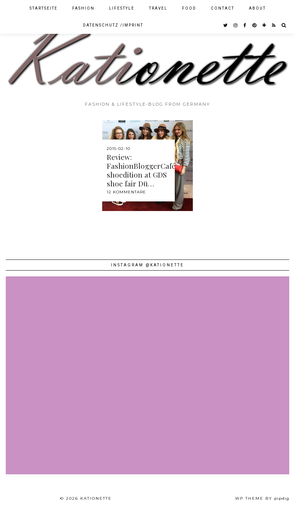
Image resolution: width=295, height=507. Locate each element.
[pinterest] (254, 25)
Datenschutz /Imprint (113, 25)
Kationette (96, 498)
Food (189, 8)
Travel (158, 8)
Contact (222, 8)
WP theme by (262, 498)
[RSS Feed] (274, 25)
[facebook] (245, 25)
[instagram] (236, 25)
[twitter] (225, 25)
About (257, 8)
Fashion (83, 8)
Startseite (44, 8)
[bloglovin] (264, 25)
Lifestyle (121, 8)
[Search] (284, 25)
